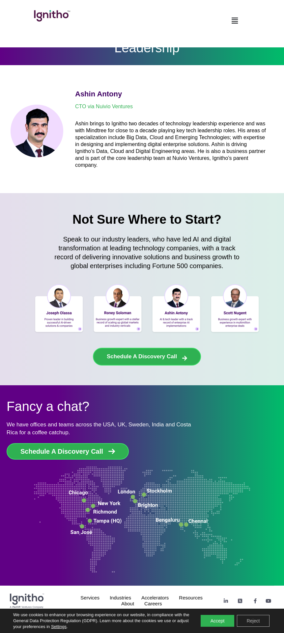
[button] (234, 19)
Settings (59, 626)
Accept (217, 620)
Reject (253, 620)
